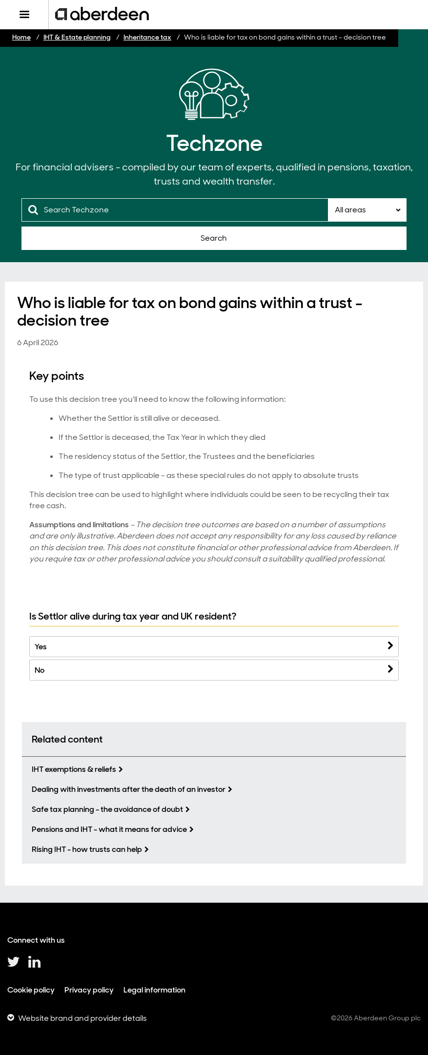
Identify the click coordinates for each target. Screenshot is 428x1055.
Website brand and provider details (82, 1018)
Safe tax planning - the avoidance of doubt (107, 809)
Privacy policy (89, 990)
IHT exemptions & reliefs (74, 769)
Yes (41, 646)
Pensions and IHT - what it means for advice (109, 829)
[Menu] (24, 14)
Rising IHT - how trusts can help (87, 849)
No (39, 670)
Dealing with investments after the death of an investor (128, 789)
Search (214, 238)
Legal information (154, 990)
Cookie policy (31, 990)
